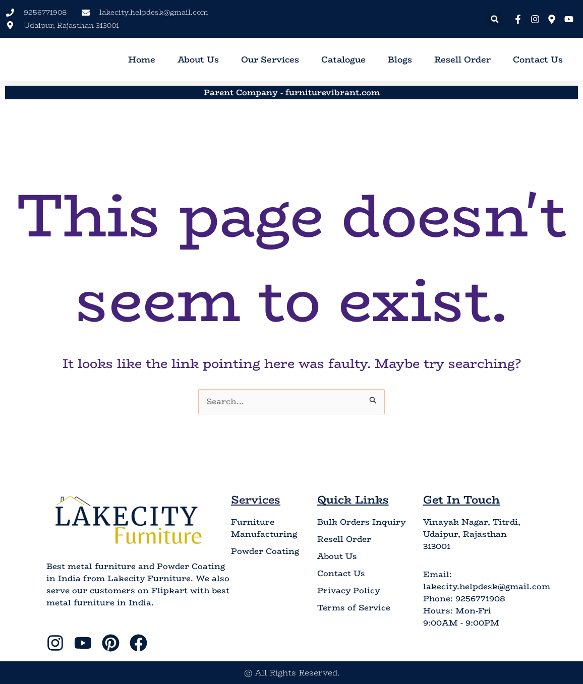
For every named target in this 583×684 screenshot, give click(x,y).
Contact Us (538, 59)
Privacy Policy (348, 591)
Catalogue (343, 59)
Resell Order (462, 59)
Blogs (400, 59)
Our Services (270, 59)
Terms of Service (353, 608)
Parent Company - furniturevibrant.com (291, 92)
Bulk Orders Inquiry (361, 523)
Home (141, 59)
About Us (198, 59)
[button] (494, 19)
